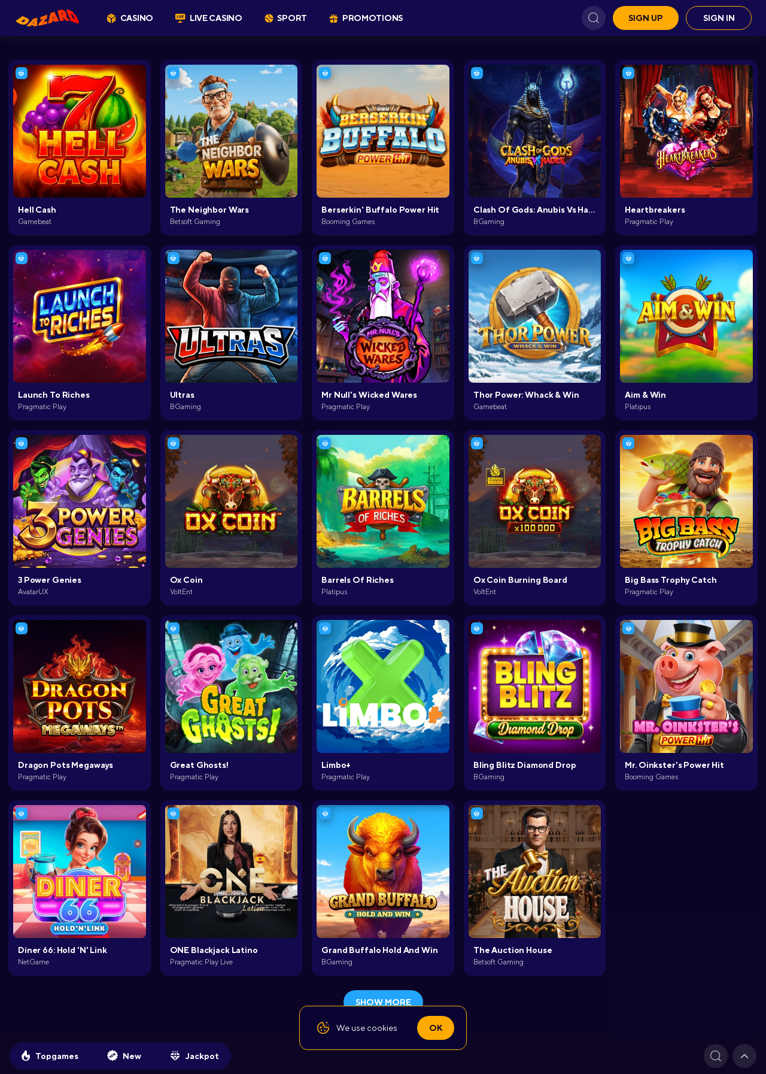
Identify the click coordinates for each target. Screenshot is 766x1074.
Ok (435, 1028)
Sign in (719, 18)
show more (383, 1002)
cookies (382, 1028)
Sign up (645, 18)
